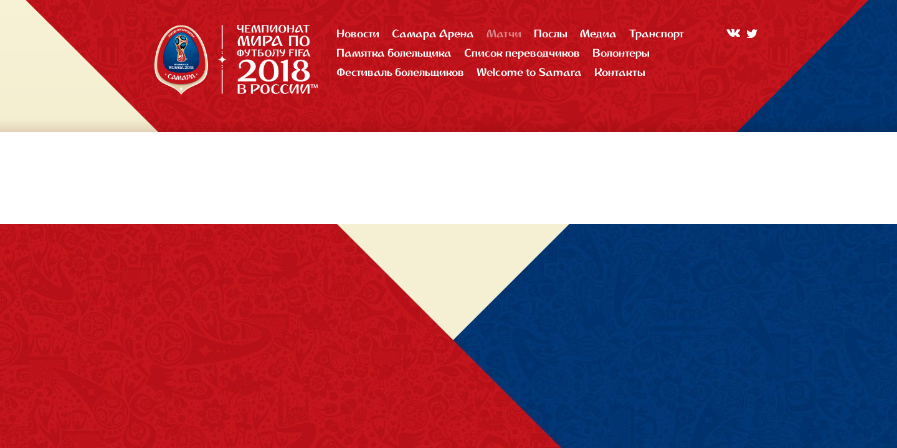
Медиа (598, 33)
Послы (550, 33)
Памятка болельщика (394, 52)
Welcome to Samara (529, 71)
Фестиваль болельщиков (400, 71)
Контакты (619, 71)
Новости (357, 33)
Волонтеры (621, 52)
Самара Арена (433, 33)
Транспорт (656, 33)
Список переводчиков (522, 52)
